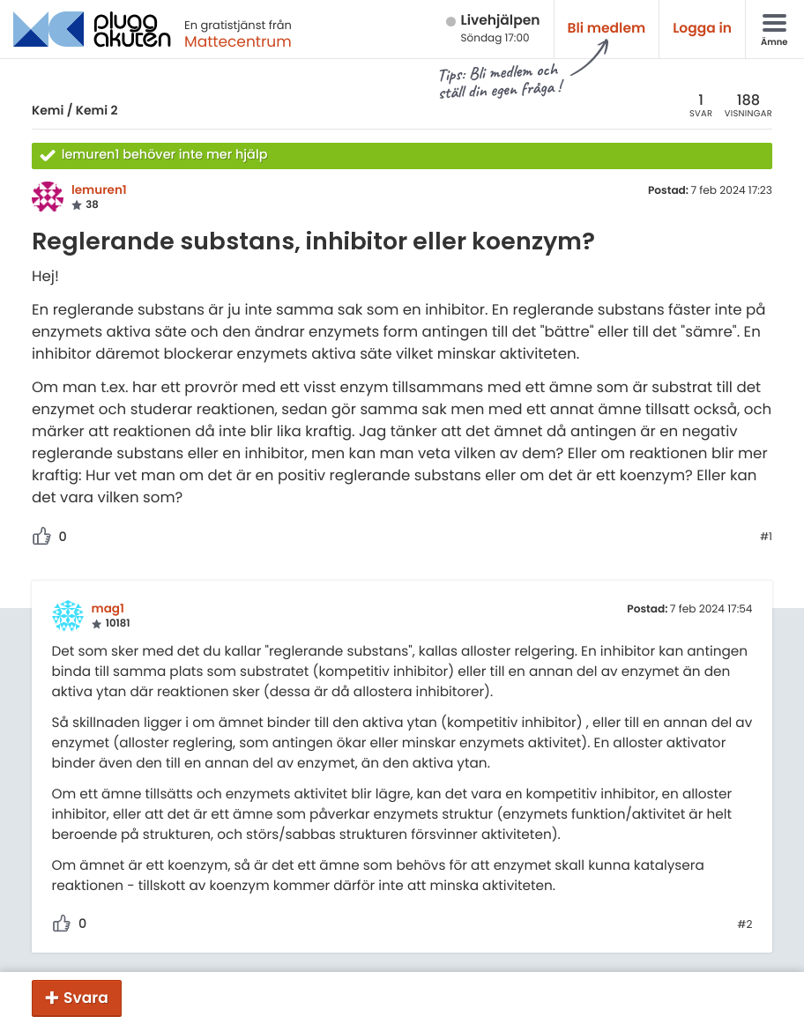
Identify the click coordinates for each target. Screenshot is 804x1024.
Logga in (702, 28)
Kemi (47, 110)
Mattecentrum (238, 41)
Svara (85, 997)
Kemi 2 (97, 110)
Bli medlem (607, 28)
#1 (766, 538)
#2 (744, 925)
